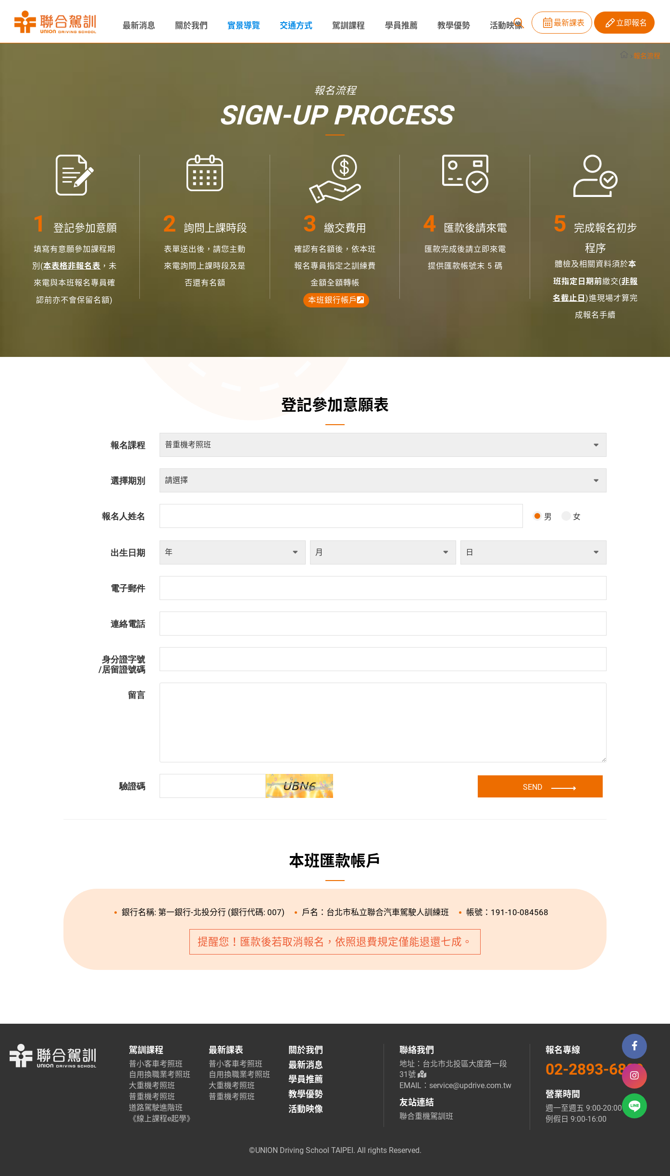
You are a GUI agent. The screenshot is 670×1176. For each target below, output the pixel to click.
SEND (555, 786)
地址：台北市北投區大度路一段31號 (453, 1069)
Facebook (634, 1046)
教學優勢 (450, 25)
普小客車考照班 (156, 1063)
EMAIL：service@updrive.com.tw (455, 1085)
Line (635, 1106)
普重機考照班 (152, 1096)
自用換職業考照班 (159, 1074)
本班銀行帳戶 (336, 300)
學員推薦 (398, 25)
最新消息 (138, 25)
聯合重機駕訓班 (426, 1116)
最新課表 (569, 22)
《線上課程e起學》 (161, 1118)
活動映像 (501, 25)
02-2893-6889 (595, 1069)
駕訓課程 (346, 25)
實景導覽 (242, 25)
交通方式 (294, 25)
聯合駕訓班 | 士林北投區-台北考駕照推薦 (55, 22)
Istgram (634, 1076)
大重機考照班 (152, 1085)
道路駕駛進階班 (156, 1107)
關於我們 (190, 25)
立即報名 (631, 22)
